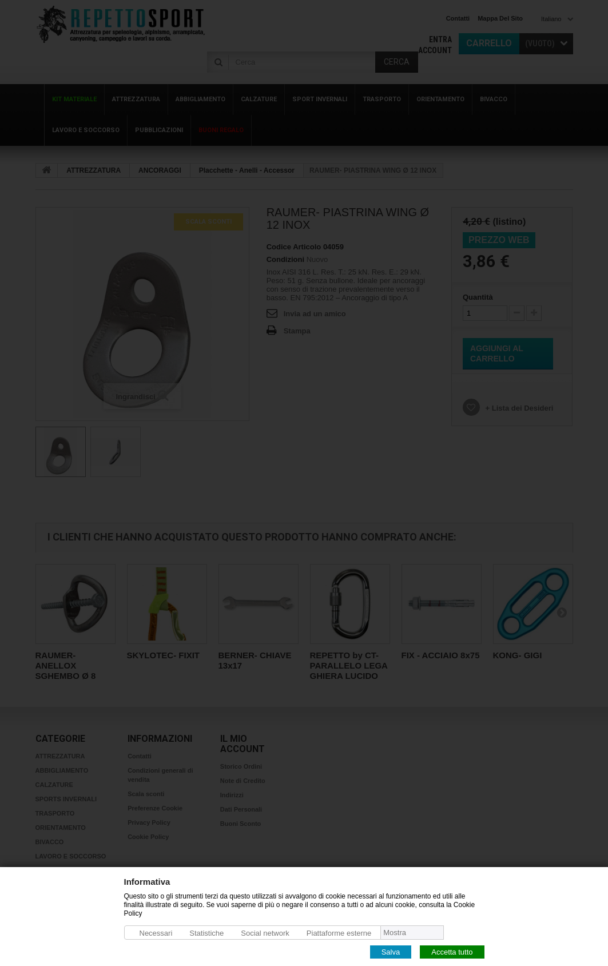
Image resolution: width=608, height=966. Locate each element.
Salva (391, 951)
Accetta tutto (451, 951)
